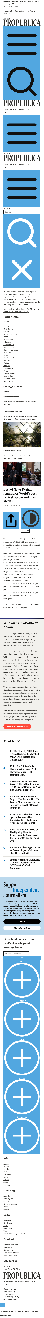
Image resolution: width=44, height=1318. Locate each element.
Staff (29, 309)
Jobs (5, 1182)
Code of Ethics (9, 1289)
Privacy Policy (9, 1294)
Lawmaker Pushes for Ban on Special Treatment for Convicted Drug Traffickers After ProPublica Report (25, 818)
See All (6, 322)
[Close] (2, 1305)
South (5, 1226)
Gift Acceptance (10, 1299)
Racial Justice (9, 373)
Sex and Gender (10, 379)
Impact (14, 309)
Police (6, 363)
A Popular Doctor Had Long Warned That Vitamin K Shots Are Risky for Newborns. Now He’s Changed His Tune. (25, 785)
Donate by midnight (11, 6)
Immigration (8, 352)
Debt (5, 337)
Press (15, 312)
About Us (7, 309)
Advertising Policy (11, 1297)
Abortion (7, 326)
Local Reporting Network (14, 1233)
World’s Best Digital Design (23, 542)
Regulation (8, 376)
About (6, 1164)
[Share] (11, 520)
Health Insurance (10, 350)
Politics (6, 366)
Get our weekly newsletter (22, 958)
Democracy (8, 339)
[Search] (21, 81)
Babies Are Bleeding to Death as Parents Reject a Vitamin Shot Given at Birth (25, 850)
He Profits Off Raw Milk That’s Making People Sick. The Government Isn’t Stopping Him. (23, 770)
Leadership (22, 309)
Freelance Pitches (11, 1253)
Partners (35, 309)
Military (6, 360)
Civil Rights (8, 329)
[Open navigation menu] (21, 44)
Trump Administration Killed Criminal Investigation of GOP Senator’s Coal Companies (25, 864)
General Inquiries (10, 1245)
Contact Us (8, 312)
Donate (6, 18)
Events (6, 1180)
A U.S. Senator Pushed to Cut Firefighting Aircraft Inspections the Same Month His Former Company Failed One (24, 835)
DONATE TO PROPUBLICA (17, 726)
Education (7, 342)
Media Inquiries (10, 1255)
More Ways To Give (11, 1269)
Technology (8, 381)
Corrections (8, 1250)
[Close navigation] (21, 269)
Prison (6, 371)
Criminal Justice (10, 334)
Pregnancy (8, 368)
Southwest (8, 1228)
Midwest (7, 1220)
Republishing (9, 1291)
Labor (5, 355)
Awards (6, 1177)
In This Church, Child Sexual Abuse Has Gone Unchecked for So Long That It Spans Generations (24, 755)
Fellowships (8, 1185)
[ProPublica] (22, 22)
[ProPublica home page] (22, 1275)
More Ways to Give (22, 928)
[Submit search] (21, 232)
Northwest (7, 1223)
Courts (6, 331)
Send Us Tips (23, 312)
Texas (5, 1231)
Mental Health (9, 358)
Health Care (8, 347)
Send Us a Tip (9, 1247)
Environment (8, 345)
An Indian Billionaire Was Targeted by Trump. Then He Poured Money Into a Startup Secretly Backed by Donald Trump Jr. (25, 802)
